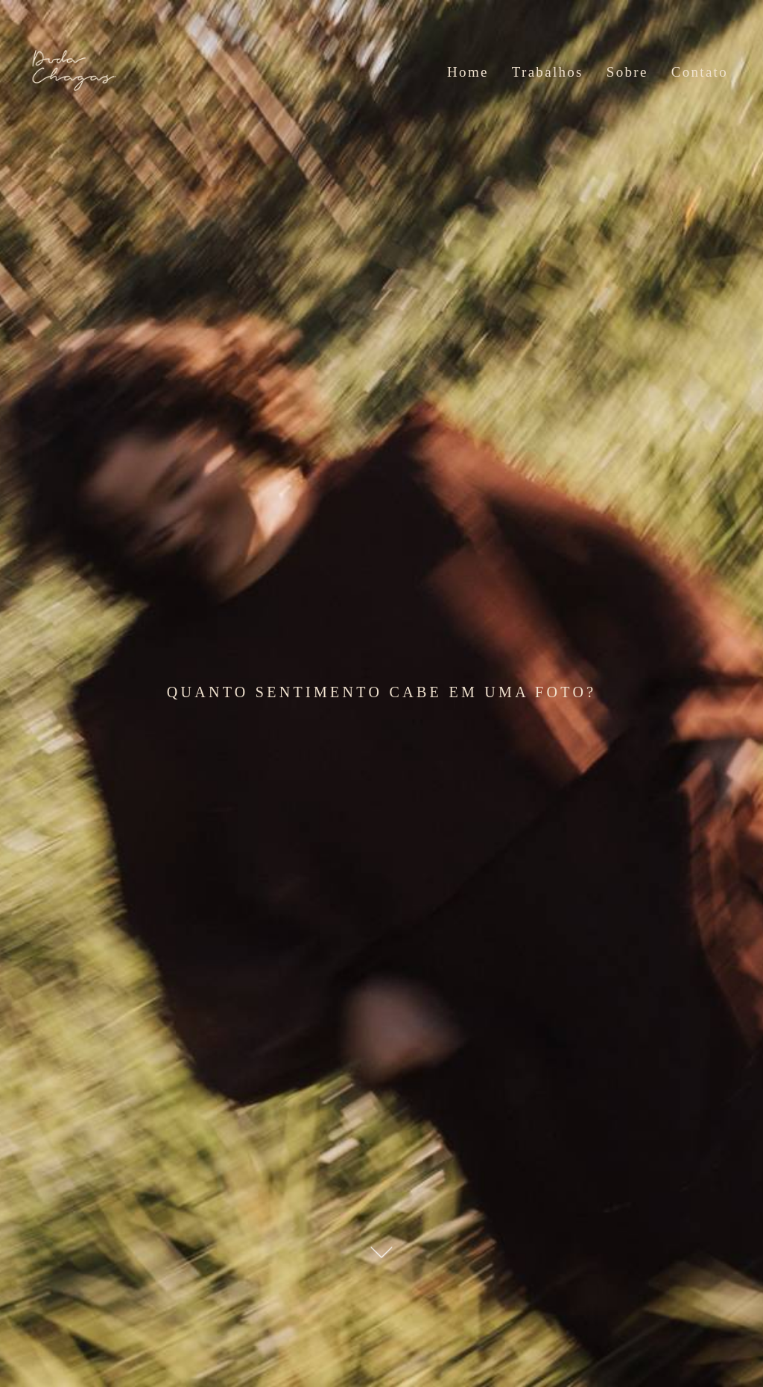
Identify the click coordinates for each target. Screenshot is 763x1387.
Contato (699, 72)
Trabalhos (547, 72)
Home (468, 72)
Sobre (627, 72)
